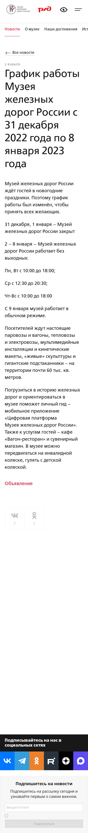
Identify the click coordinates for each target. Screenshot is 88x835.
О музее (32, 29)
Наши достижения (60, 29)
